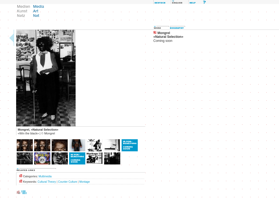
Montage (84, 181)
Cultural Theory (47, 181)
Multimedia (45, 176)
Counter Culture (67, 181)
